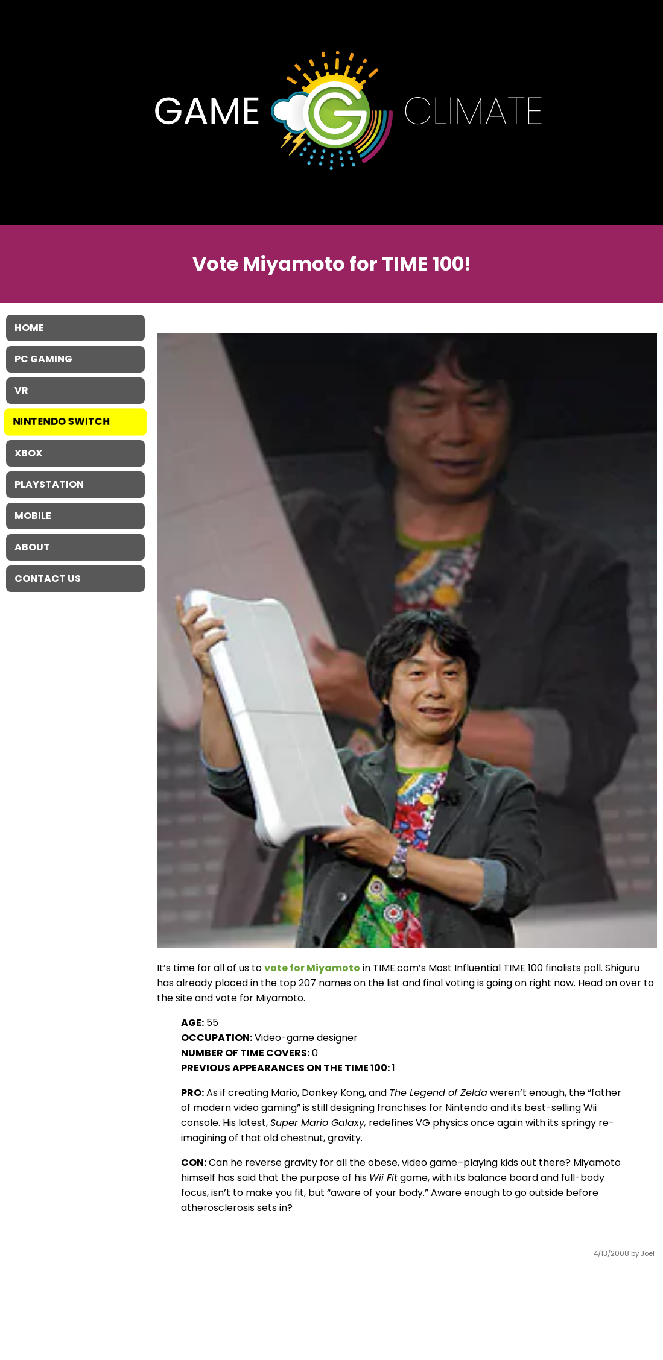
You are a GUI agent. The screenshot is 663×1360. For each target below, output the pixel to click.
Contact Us (47, 578)
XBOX (28, 453)
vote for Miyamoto (312, 968)
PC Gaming (43, 359)
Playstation (49, 484)
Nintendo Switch (61, 422)
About (32, 547)
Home (29, 328)
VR (21, 390)
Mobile (32, 516)
